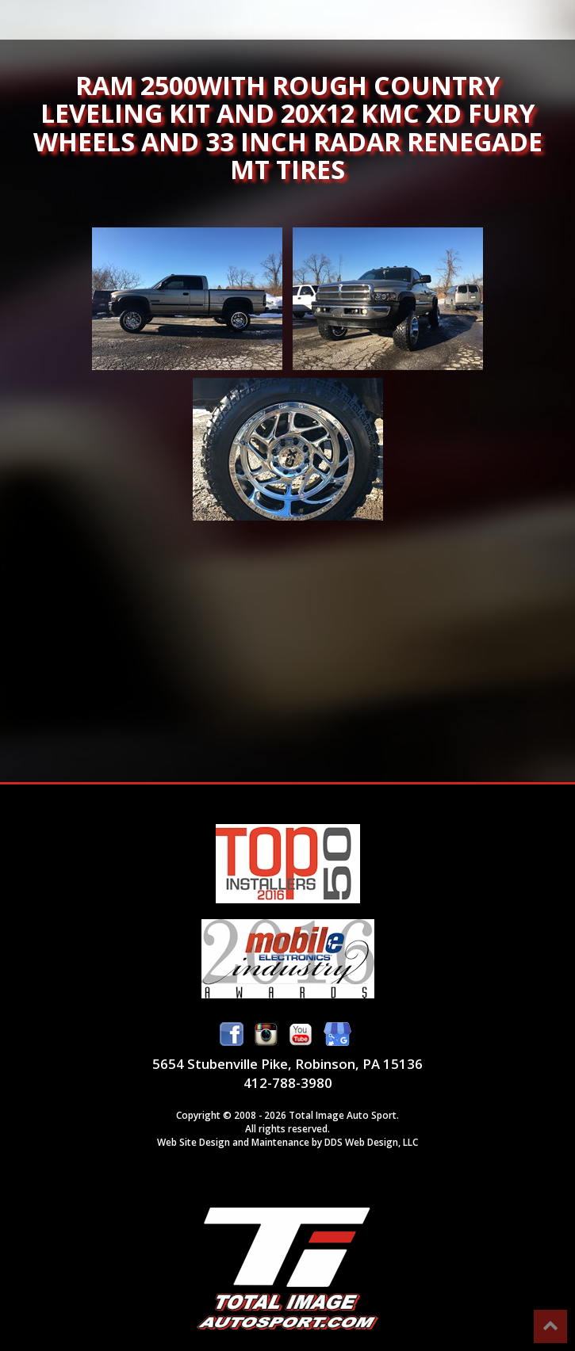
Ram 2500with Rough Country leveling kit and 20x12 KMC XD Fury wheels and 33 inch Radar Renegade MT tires (187, 298)
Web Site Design (193, 1141)
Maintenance (280, 1141)
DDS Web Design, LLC (371, 1141)
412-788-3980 (287, 1083)
